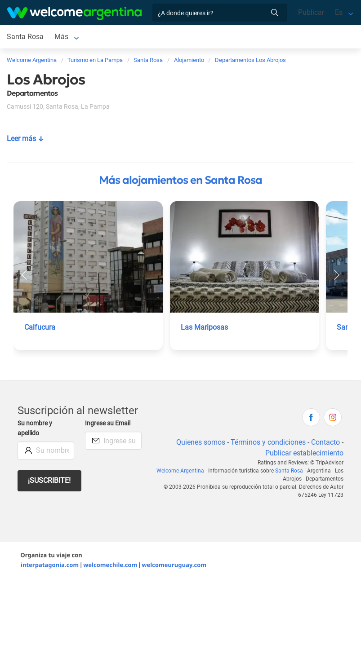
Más (61, 36)
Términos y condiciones (268, 442)
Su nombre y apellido (35, 428)
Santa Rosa (25, 36)
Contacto (325, 442)
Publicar (311, 12)
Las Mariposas (204, 327)
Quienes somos (200, 442)
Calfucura (39, 327)
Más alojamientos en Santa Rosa (180, 180)
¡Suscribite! (49, 480)
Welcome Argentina (180, 471)
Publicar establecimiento (304, 453)
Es (339, 12)
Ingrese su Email (107, 423)
